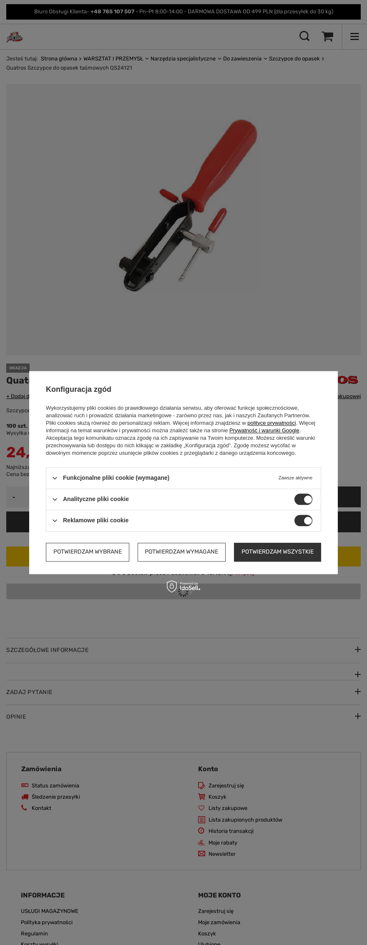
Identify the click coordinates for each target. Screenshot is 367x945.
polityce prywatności (271, 423)
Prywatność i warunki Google (264, 430)
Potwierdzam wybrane (87, 551)
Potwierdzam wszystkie (277, 551)
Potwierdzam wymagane (181, 551)
